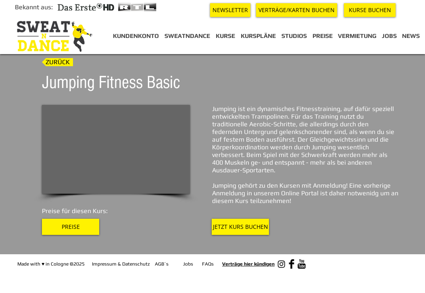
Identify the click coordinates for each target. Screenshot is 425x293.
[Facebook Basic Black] (291, 264)
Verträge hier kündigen (248, 264)
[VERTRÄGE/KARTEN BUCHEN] (296, 10)
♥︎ (43, 264)
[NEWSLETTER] (230, 10)
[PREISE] (70, 227)
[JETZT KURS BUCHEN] (240, 227)
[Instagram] (281, 264)
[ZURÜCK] (57, 62)
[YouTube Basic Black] (301, 264)
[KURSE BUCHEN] (370, 10)
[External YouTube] (116, 149)
